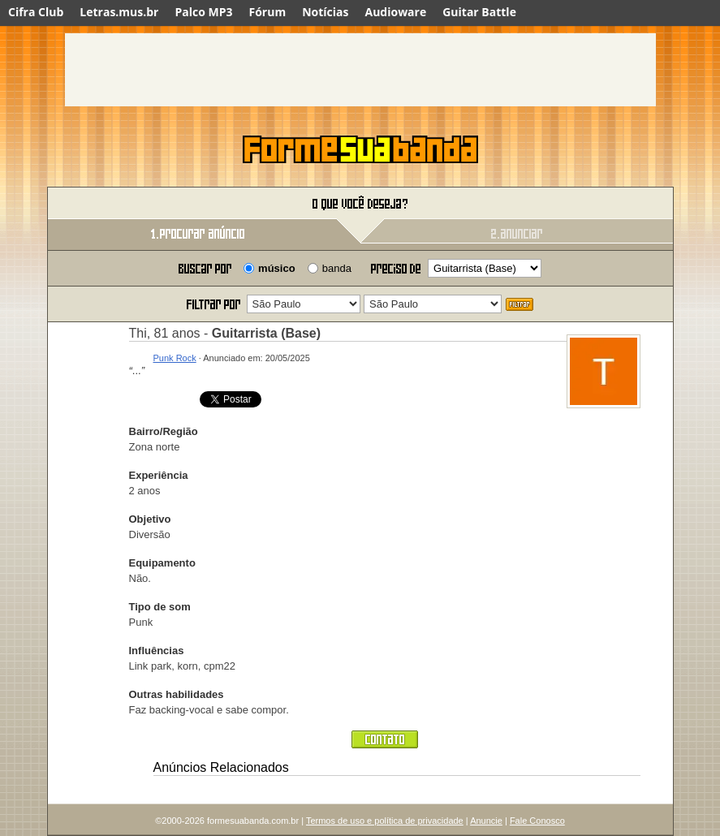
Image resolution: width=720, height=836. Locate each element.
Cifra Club (35, 11)
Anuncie (486, 820)
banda (336, 268)
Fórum (268, 11)
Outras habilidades (176, 694)
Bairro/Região (163, 431)
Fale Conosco (537, 820)
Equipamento (162, 563)
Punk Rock (174, 358)
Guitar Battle (479, 11)
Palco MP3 (203, 11)
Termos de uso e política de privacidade (384, 820)
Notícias (325, 11)
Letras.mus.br (119, 11)
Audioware (395, 11)
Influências (156, 650)
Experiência (158, 475)
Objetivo (150, 519)
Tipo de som (160, 607)
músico (276, 268)
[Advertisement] (360, 69)
